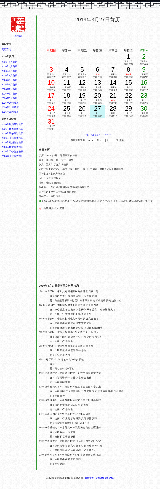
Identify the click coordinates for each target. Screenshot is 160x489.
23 (143, 95)
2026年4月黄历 (9, 75)
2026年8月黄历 (9, 93)
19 (82, 95)
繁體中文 (89, 478)
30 (143, 108)
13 (97, 82)
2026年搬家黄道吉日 (12, 129)
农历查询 (18, 36)
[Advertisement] (97, 35)
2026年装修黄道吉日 (12, 133)
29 (128, 108)
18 (66, 95)
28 (113, 108)
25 (66, 108)
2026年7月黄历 (9, 89)
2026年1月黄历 (9, 62)
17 (51, 95)
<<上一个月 (89, 135)
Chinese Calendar (105, 478)
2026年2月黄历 (9, 66)
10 (51, 82)
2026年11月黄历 (10, 107)
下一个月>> (106, 135)
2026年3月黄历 (9, 71)
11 (66, 82)
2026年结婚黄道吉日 (12, 124)
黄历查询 (6, 49)
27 (97, 108)
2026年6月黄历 (9, 84)
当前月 (97, 135)
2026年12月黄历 (10, 112)
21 (113, 95)
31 (51, 121)
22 (128, 95)
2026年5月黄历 (9, 80)
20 (97, 95)
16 (143, 82)
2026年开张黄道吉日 (12, 138)
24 (51, 108)
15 (128, 82)
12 (82, 82)
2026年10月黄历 (10, 103)
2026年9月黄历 (9, 98)
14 (113, 82)
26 (82, 108)
